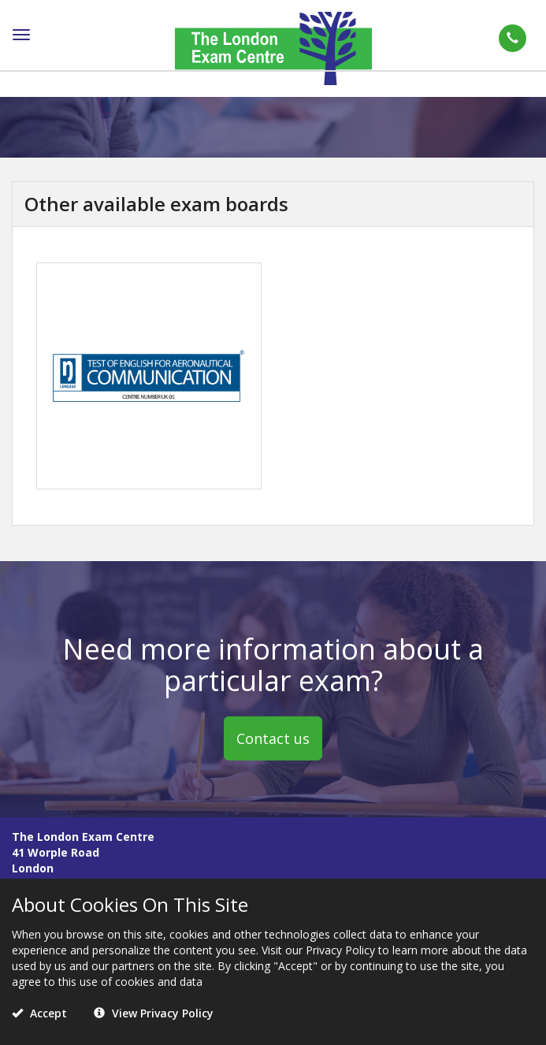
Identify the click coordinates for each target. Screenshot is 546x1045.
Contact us (273, 737)
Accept (39, 1013)
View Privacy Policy (154, 1013)
